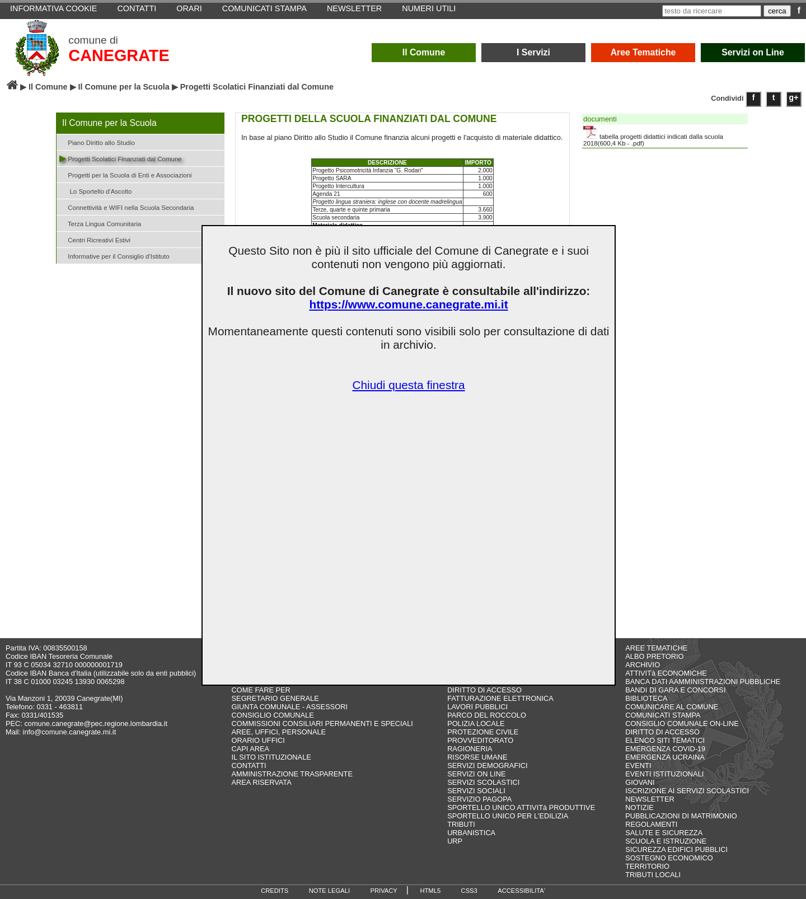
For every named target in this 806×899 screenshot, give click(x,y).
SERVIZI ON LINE (476, 774)
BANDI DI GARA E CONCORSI (675, 690)
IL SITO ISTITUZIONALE (271, 757)
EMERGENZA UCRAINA (665, 757)
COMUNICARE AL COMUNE (671, 707)
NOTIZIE (639, 807)
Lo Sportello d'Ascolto (95, 190)
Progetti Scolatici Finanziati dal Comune (120, 158)
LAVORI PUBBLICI (477, 707)
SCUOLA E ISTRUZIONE (665, 841)
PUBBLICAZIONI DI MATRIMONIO (681, 816)
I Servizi (533, 52)
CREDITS (274, 890)
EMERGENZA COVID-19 (665, 749)
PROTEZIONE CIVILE (482, 732)
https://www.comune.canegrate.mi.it (408, 304)
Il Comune (424, 52)
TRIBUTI (461, 824)
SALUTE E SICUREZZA (663, 832)
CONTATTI (249, 765)
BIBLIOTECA (646, 698)
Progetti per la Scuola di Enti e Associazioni (125, 174)
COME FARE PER (261, 690)
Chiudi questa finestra (408, 384)
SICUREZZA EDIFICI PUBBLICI (676, 849)
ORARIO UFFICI (258, 740)
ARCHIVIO (642, 665)
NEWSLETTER (649, 799)
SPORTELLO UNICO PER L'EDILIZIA (507, 816)
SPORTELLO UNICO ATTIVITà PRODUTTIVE (521, 807)
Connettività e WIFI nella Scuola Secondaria (126, 207)
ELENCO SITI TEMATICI (665, 740)
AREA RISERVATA (262, 782)
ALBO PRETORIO (654, 656)
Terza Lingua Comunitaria (100, 223)
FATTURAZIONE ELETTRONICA (500, 698)
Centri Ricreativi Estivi (94, 239)
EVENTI (638, 765)
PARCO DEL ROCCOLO (486, 715)
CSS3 (469, 890)
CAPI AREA (251, 749)
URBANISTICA (471, 832)
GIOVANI (639, 782)
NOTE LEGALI (329, 890)
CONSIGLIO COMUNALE (273, 715)
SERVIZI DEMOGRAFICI (487, 765)
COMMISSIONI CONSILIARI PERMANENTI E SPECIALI (322, 723)
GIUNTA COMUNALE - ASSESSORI (290, 707)
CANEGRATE (118, 55)
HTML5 (430, 890)
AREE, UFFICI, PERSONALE (279, 732)
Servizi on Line (752, 52)
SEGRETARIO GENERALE (275, 698)
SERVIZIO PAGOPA (479, 799)
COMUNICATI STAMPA (662, 715)
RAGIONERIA (469, 749)
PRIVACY (384, 890)
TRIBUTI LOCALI (653, 874)
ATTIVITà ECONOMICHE (666, 673)
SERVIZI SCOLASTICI (483, 782)
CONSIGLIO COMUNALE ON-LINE (682, 723)
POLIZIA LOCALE (475, 723)
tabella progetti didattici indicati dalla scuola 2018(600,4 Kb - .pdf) (653, 136)
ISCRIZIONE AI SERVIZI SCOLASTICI (687, 790)
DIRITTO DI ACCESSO (484, 690)
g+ (794, 97)
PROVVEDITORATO (480, 740)
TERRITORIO (647, 866)
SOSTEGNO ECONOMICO (669, 858)
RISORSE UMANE (477, 757)
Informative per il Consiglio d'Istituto (114, 255)
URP (454, 841)
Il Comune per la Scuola (124, 86)
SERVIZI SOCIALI (476, 790)
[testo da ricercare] (711, 11)
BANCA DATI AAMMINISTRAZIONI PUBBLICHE (702, 681)
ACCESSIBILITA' (521, 890)
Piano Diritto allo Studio (97, 142)
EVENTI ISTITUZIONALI (664, 774)
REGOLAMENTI (651, 824)
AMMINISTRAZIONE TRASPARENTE (292, 774)
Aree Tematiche (643, 52)
